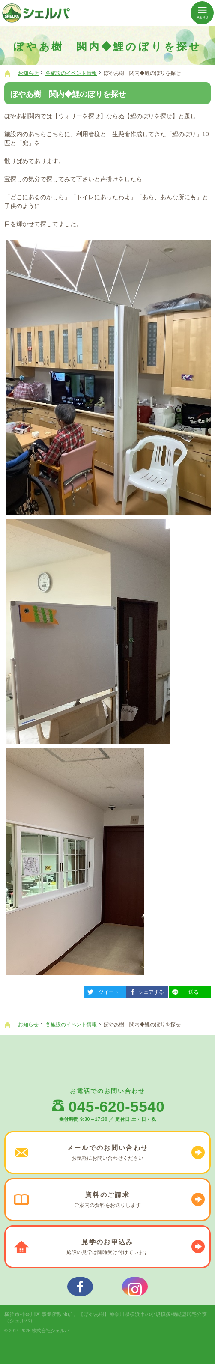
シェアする (145, 990)
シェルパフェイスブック (80, 1289)
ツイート (101, 990)
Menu (202, 12)
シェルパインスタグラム (135, 1289)
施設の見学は (107, 1247)
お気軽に (107, 1153)
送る (184, 990)
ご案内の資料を (107, 1200)
